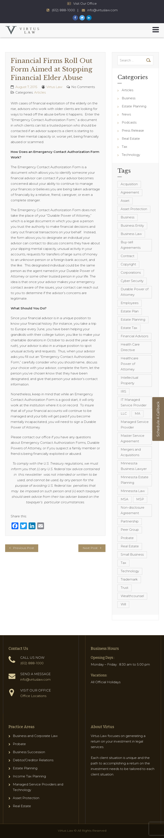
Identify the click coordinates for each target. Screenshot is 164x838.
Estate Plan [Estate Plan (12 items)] (130, 311)
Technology (131, 155)
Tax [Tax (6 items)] (123, 563)
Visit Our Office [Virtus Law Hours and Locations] (85, 3)
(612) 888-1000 (32, 663)
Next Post (90, 548)
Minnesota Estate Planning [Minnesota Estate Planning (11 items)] (134, 480)
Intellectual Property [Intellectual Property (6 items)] (129, 380)
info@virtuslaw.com (35, 679)
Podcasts (129, 122)
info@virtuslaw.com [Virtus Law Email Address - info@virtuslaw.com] (102, 10)
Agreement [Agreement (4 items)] (130, 192)
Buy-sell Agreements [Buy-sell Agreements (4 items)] (131, 245)
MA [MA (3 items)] (137, 413)
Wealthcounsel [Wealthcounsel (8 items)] (132, 596)
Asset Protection (26, 798)
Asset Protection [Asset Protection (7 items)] (134, 209)
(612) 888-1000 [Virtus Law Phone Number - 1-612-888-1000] (63, 10)
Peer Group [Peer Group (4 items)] (130, 530)
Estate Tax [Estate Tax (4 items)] (129, 328)
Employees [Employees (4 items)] (129, 303)
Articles (40, 92)
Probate (19, 744)
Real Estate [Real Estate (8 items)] (130, 546)
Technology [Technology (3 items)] (130, 571)
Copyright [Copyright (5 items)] (128, 264)
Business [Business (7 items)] (127, 217)
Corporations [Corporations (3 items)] (131, 272)
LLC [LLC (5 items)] (124, 413)
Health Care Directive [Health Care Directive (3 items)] (130, 347)
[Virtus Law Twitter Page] (82, 17)
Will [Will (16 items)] (123, 604)
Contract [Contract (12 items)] (127, 256)
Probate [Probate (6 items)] (127, 538)
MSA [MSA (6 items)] (124, 499)
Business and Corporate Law (35, 736)
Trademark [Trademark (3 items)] (129, 579)
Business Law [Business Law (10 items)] (131, 234)
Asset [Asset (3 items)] (125, 201)
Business (128, 98)
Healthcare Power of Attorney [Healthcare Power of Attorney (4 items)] (129, 363)
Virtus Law (54, 87)
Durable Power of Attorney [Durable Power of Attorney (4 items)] (134, 292)
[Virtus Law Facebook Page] (75, 17)
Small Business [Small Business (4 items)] (132, 554)
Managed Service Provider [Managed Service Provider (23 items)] (135, 424)
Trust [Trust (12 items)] (124, 588)
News (126, 114)
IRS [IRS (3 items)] (123, 391)
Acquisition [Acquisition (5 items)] (129, 184)
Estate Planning (134, 106)
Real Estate (131, 139)
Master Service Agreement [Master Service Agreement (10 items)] (132, 438)
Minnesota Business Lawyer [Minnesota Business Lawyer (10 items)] (134, 466)
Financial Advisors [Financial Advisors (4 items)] (134, 336)
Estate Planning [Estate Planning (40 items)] (133, 319)
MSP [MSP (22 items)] (140, 499)
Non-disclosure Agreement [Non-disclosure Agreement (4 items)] (132, 510)
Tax (124, 147)
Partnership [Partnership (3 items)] (130, 521)
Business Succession (29, 752)
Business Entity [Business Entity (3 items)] (132, 225)
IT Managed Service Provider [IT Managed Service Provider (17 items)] (133, 402)
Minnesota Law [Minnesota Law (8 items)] (133, 491)
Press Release (133, 130)
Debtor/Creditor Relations (33, 760)
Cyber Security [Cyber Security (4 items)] (132, 281)
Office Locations (33, 696)
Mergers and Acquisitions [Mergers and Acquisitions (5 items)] (131, 452)
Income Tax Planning (29, 776)
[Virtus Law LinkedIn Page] (89, 17)
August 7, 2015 (26, 87)
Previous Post (23, 548)
